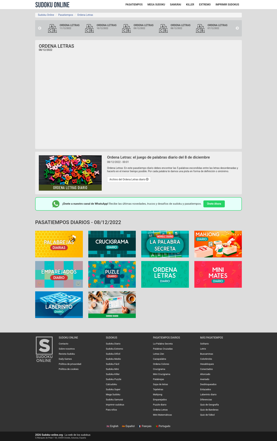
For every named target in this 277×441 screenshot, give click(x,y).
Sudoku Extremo (114, 348)
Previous (40, 28)
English (113, 426)
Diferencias (206, 399)
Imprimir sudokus (115, 404)
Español (128, 426)
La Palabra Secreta (163, 343)
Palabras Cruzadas (163, 348)
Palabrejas (158, 379)
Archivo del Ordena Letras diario (129, 179)
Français (145, 426)
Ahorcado (205, 374)
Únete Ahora (214, 203)
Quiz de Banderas (209, 409)
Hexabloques (207, 364)
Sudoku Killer (113, 374)
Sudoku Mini (112, 369)
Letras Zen (158, 353)
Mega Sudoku (113, 394)
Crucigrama (159, 369)
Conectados (206, 369)
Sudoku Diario (113, 343)
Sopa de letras (160, 384)
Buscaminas (206, 353)
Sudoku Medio (113, 359)
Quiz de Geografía (209, 404)
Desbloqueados (208, 384)
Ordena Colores (161, 364)
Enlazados (205, 389)
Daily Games (65, 359)
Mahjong (157, 394)
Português (162, 426)
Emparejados (160, 399)
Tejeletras (158, 389)
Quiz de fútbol (207, 414)
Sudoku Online (52, 4)
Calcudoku (111, 384)
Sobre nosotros (67, 348)
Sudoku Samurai (114, 399)
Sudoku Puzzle (113, 379)
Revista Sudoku (67, 353)
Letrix (203, 348)
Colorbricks (206, 359)
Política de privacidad (70, 364)
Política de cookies (68, 369)
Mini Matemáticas (162, 414)
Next (237, 28)
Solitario (204, 343)
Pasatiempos (65, 14)
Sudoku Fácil (112, 364)
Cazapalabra (159, 359)
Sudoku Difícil (113, 353)
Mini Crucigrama (161, 374)
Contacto (63, 343)
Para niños (111, 409)
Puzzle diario (159, 404)
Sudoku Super (113, 389)
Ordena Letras (85, 14)
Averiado (204, 379)
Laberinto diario (208, 394)
